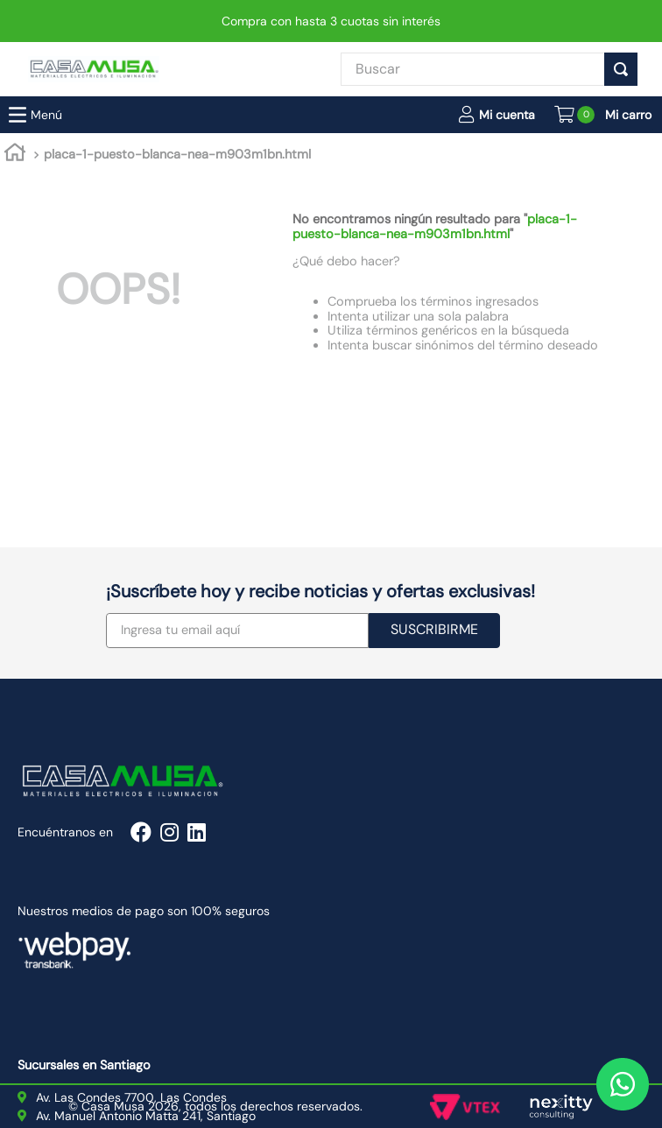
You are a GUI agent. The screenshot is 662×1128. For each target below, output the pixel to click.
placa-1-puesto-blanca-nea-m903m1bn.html (177, 21)
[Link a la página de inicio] (15, 22)
